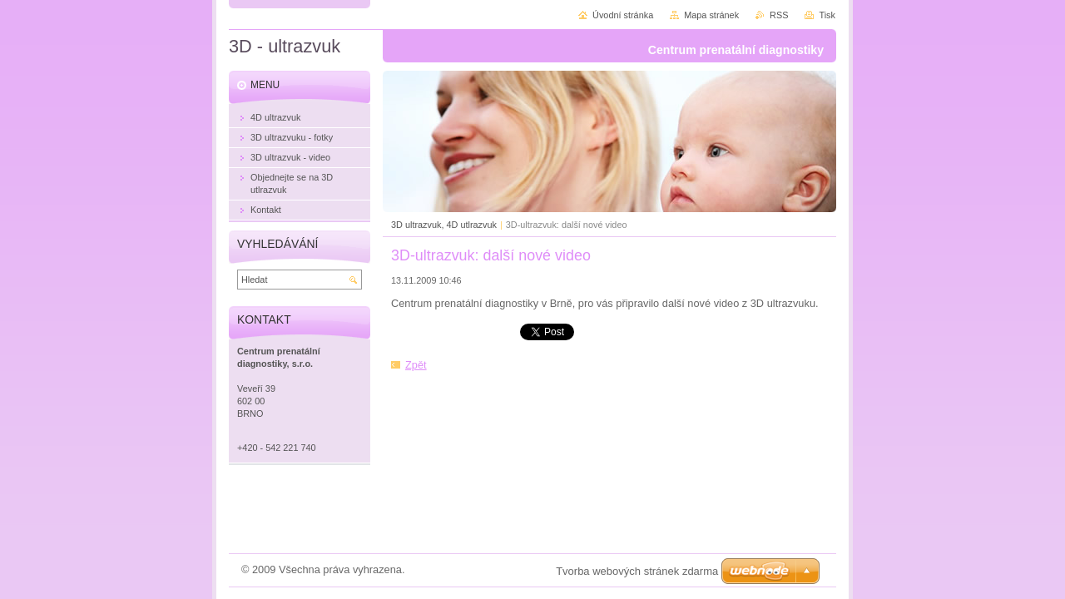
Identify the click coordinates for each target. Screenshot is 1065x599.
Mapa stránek (711, 15)
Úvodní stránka (622, 15)
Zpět (416, 365)
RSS (779, 15)
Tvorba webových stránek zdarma (637, 571)
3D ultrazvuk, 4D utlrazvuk (444, 225)
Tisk (827, 15)
